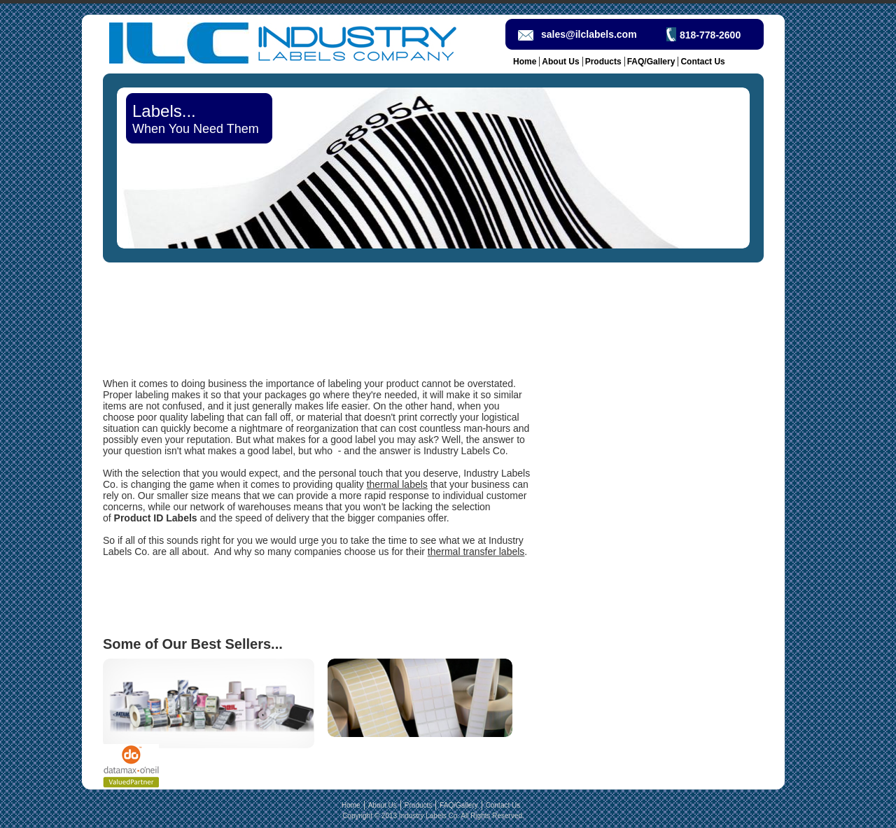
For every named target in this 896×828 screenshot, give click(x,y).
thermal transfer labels (476, 551)
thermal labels (397, 484)
